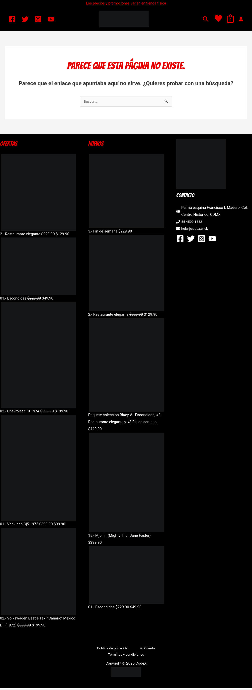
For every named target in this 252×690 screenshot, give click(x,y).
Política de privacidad (115, 649)
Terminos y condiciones (127, 656)
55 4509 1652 (192, 222)
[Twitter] (25, 19)
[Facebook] (12, 19)
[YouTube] (51, 19)
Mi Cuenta (144, 649)
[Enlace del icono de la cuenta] (241, 19)
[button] (206, 19)
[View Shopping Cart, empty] (230, 19)
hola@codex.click (195, 229)
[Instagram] (38, 19)
